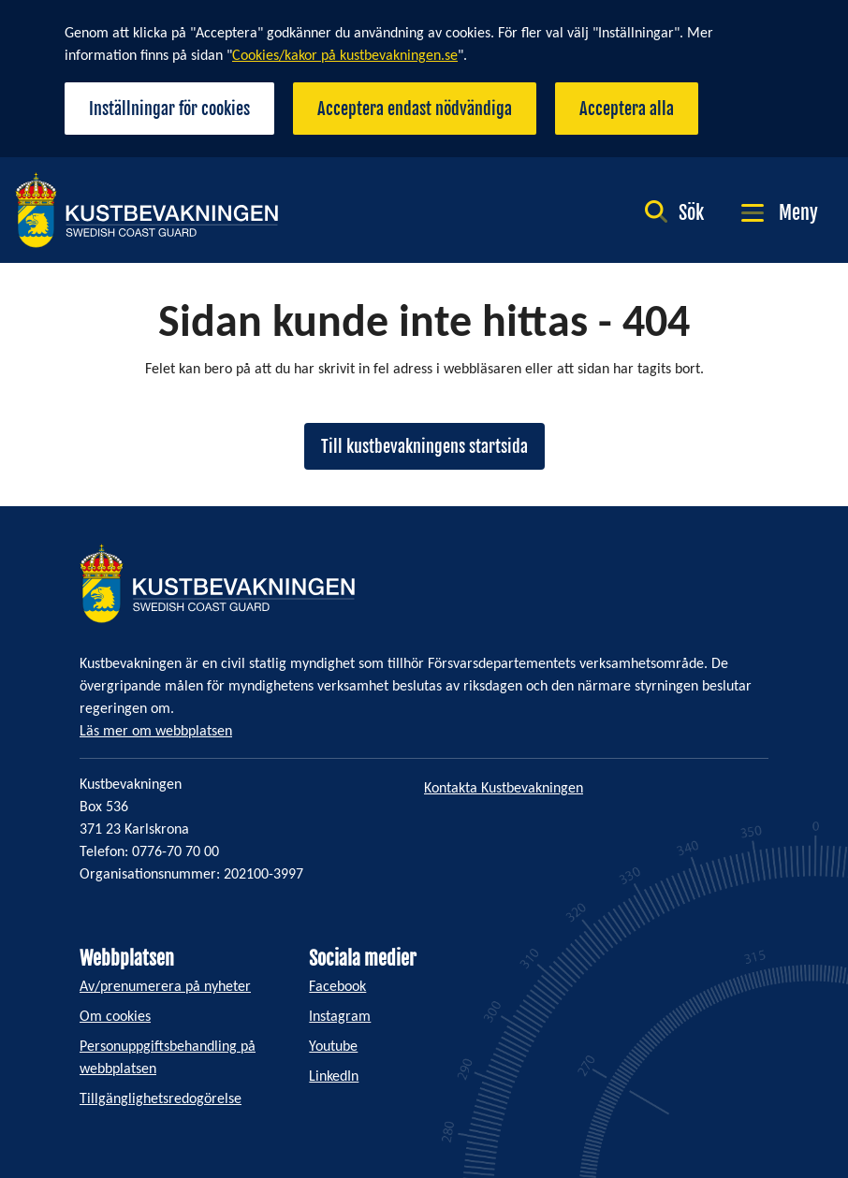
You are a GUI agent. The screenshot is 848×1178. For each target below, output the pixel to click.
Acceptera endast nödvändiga (414, 108)
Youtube (333, 1047)
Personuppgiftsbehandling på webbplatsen (168, 1058)
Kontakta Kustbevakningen (503, 788)
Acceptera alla (626, 108)
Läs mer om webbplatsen (156, 731)
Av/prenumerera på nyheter (165, 987)
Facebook (337, 987)
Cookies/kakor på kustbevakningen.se (345, 56)
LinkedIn (333, 1076)
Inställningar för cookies (169, 108)
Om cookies (115, 1017)
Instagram (340, 1017)
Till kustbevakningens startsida (424, 446)
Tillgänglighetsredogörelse (160, 1099)
